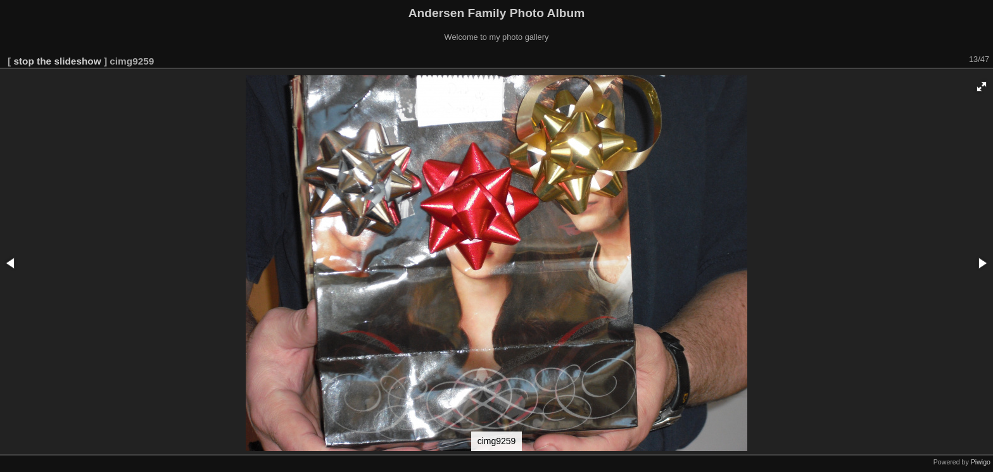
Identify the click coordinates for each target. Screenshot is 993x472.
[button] (981, 87)
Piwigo (980, 462)
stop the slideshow (57, 61)
